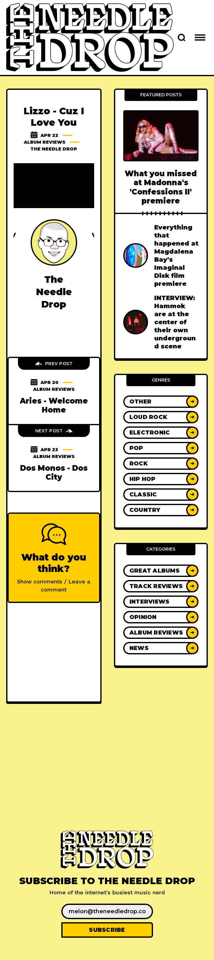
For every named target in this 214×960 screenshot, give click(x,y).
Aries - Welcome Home (54, 405)
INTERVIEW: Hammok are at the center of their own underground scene (175, 322)
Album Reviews (44, 142)
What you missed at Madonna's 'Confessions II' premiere (161, 187)
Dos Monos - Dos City (54, 473)
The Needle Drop (53, 149)
